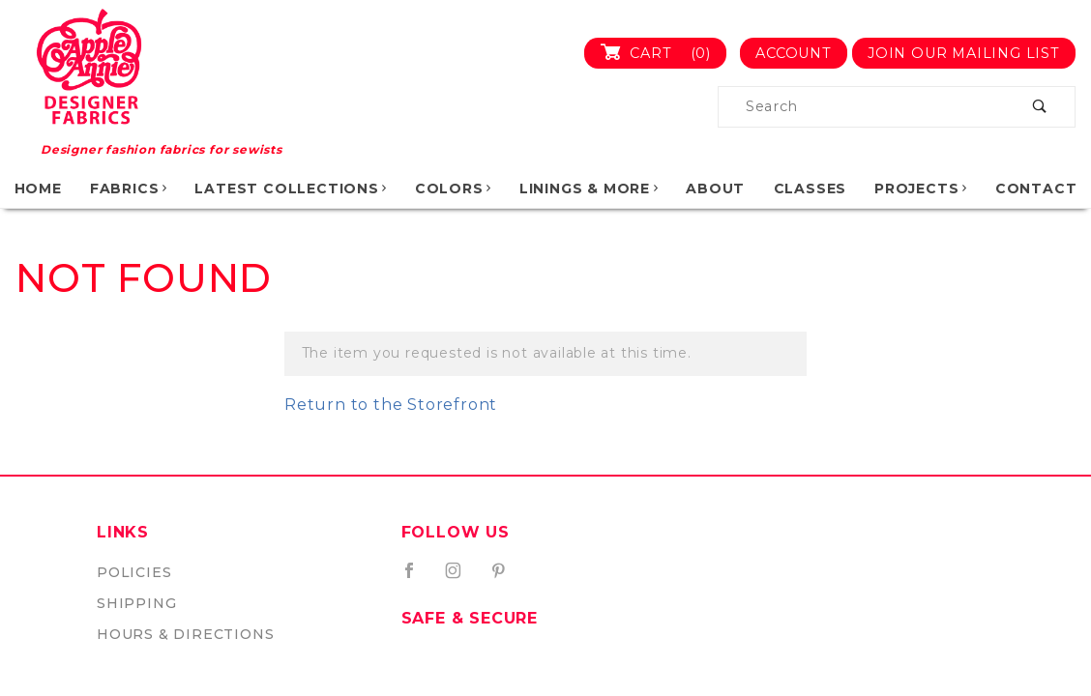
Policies (134, 572)
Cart (663, 53)
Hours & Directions (185, 634)
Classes (810, 188)
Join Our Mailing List (964, 53)
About (715, 188)
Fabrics (129, 188)
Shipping (136, 603)
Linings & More (590, 188)
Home (38, 188)
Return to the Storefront (390, 404)
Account (793, 53)
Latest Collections (291, 188)
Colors (454, 188)
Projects (921, 188)
